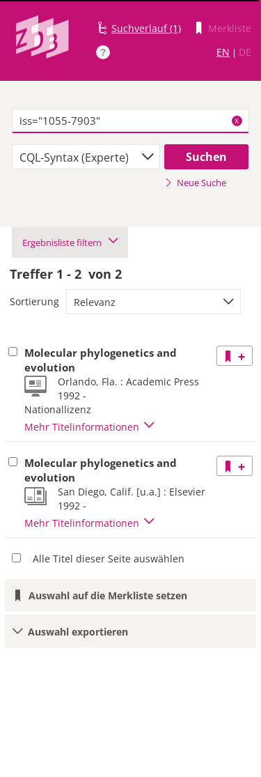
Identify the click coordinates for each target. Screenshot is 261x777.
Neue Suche (195, 182)
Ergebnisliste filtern (70, 242)
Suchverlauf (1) (146, 28)
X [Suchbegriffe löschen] (237, 120)
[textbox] (130, 121)
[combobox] (86, 156)
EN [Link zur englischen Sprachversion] (223, 52)
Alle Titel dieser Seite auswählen (108, 558)
